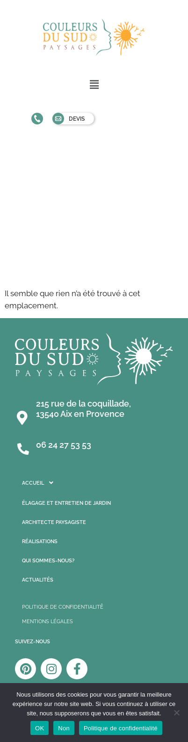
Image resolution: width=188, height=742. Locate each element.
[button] (94, 84)
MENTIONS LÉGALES (47, 621)
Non (64, 728)
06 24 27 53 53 (63, 445)
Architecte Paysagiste (54, 522)
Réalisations (40, 541)
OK (39, 728)
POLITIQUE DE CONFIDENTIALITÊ (62, 607)
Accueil (40, 482)
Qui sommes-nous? (48, 561)
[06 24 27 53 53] (23, 446)
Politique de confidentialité (121, 728)
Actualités (37, 580)
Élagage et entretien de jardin (66, 503)
